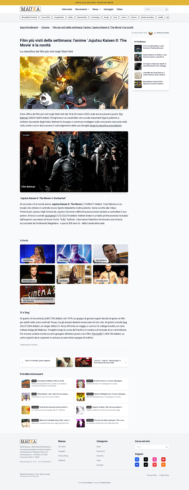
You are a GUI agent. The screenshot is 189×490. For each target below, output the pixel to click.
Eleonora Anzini (106, 482)
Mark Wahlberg (101, 260)
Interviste (67, 9)
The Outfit (97, 333)
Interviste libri (82, 17)
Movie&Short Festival (29, 17)
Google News (59, 17)
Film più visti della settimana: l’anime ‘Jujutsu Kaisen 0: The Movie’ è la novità (93, 27)
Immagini (108, 9)
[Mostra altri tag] (167, 17)
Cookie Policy (164, 475)
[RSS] (163, 465)
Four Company (87, 482)
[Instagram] (155, 459)
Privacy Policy (63, 456)
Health (160, 17)
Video (120, 9)
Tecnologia (95, 17)
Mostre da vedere (147, 17)
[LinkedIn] (137, 465)
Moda (71, 17)
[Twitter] (146, 459)
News (99, 447)
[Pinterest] (155, 465)
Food (115, 17)
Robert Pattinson (29, 281)
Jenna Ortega (28, 260)
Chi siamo (62, 447)
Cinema (45, 27)
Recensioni (101, 451)
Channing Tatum (102, 281)
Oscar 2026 (45, 17)
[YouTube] (163, 459)
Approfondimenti (29, 27)
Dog (125, 322)
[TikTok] (146, 465)
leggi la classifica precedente (106, 125)
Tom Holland (64, 260)
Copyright (61, 451)
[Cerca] (166, 9)
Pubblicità (61, 460)
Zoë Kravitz (63, 281)
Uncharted (50, 215)
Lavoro (123, 17)
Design (106, 17)
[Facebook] (137, 459)
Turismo (134, 17)
